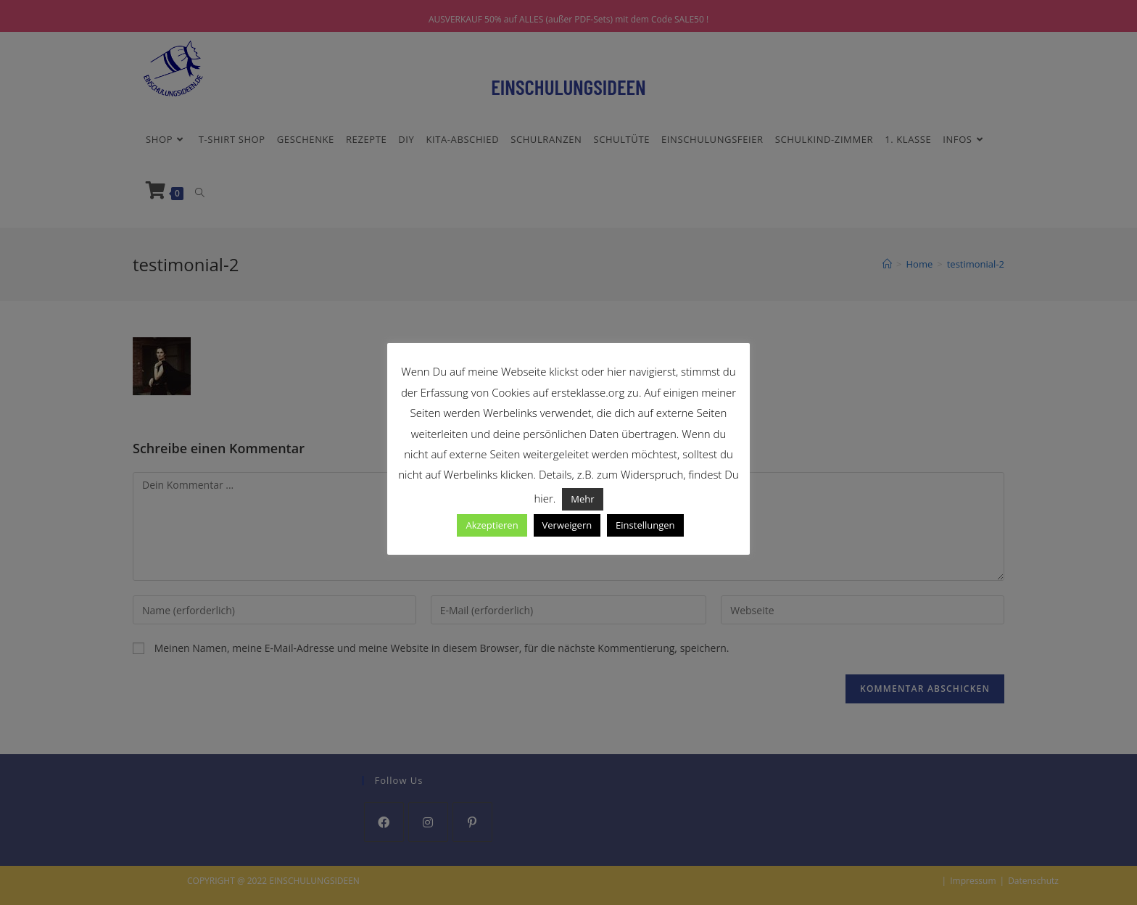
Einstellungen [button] (645, 525)
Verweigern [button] (567, 525)
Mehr (582, 498)
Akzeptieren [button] (492, 525)
